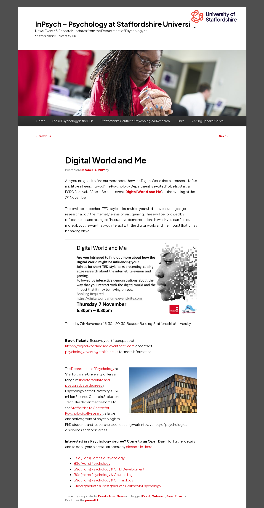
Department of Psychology (92, 368)
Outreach (158, 496)
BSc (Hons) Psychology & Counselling (103, 474)
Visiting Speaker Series (208, 121)
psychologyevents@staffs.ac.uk (92, 351)
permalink (92, 500)
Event (146, 496)
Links (180, 121)
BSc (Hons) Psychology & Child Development (109, 469)
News (121, 496)
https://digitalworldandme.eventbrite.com (99, 346)
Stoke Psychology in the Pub (72, 121)
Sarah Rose (174, 496)
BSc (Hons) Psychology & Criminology (103, 480)
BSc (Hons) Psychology (92, 463)
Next (224, 136)
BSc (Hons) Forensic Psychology (99, 458)
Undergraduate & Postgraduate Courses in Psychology (117, 486)
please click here (139, 446)
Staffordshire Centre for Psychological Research (135, 121)
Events (103, 496)
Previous (43, 136)
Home (40, 121)
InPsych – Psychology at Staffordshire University (116, 24)
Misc (112, 496)
